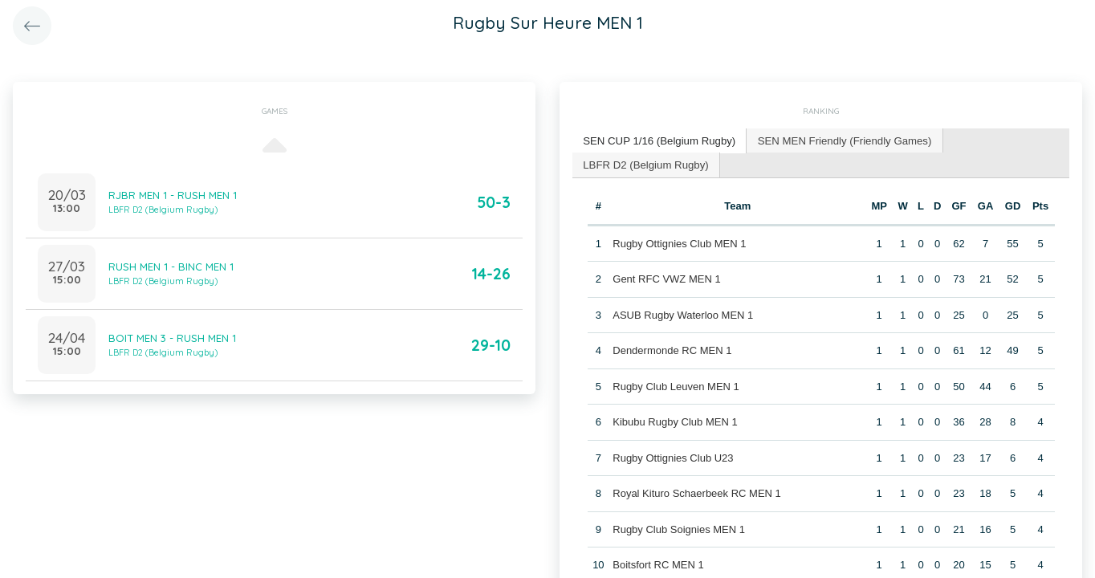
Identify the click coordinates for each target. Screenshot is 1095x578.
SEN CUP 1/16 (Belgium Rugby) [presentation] (658, 140)
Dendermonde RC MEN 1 (672, 350)
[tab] (658, 140)
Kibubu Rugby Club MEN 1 (675, 421)
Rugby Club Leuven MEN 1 (676, 385)
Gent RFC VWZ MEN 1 (666, 278)
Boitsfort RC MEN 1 (658, 564)
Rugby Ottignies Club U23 (673, 456)
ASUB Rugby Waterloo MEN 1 (683, 313)
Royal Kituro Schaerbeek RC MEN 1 (697, 492)
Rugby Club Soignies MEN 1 (679, 528)
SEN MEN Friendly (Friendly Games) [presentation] (840, 140)
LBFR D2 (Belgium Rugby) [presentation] (644, 163)
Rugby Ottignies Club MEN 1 (679, 242)
